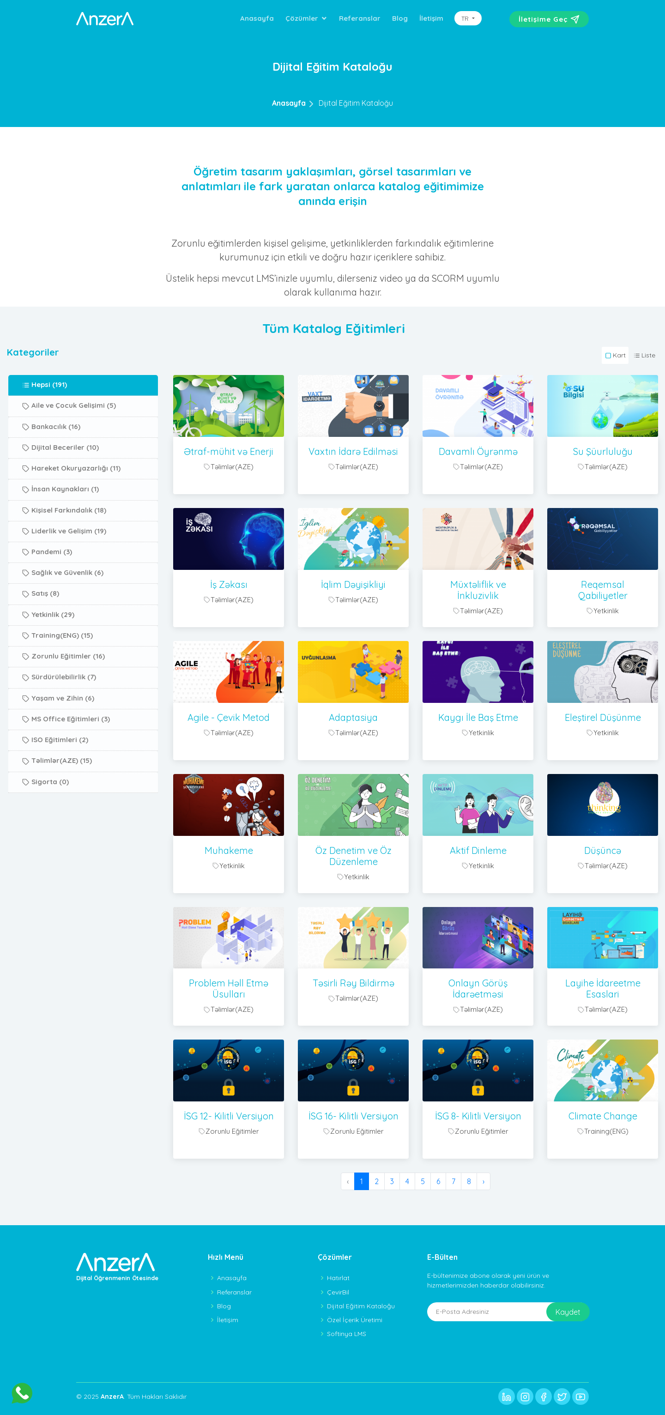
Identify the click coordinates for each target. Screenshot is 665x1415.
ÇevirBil (338, 1292)
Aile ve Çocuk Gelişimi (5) (69, 434)
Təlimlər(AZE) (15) (57, 789)
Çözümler (301, 18)
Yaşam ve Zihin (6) (58, 726)
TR (466, 18)
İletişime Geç (549, 19)
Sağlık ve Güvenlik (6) (62, 601)
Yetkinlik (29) (48, 643)
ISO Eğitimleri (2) (55, 768)
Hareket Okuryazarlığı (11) (71, 497)
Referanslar (360, 18)
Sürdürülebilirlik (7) (59, 706)
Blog (400, 18)
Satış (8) (40, 622)
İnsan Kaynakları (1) (60, 518)
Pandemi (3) (47, 581)
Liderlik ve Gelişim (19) (64, 559)
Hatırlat (338, 1278)
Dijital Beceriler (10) (60, 476)
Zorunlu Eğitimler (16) (63, 685)
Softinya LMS (346, 1334)
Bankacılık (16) (51, 455)
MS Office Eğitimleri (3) (66, 747)
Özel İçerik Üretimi (354, 1320)
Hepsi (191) (44, 413)
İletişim (431, 18)
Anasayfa (257, 18)
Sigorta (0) (45, 810)
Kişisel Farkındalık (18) (64, 538)
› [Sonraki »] (483, 1181)
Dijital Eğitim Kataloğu (356, 103)
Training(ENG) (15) (57, 664)
